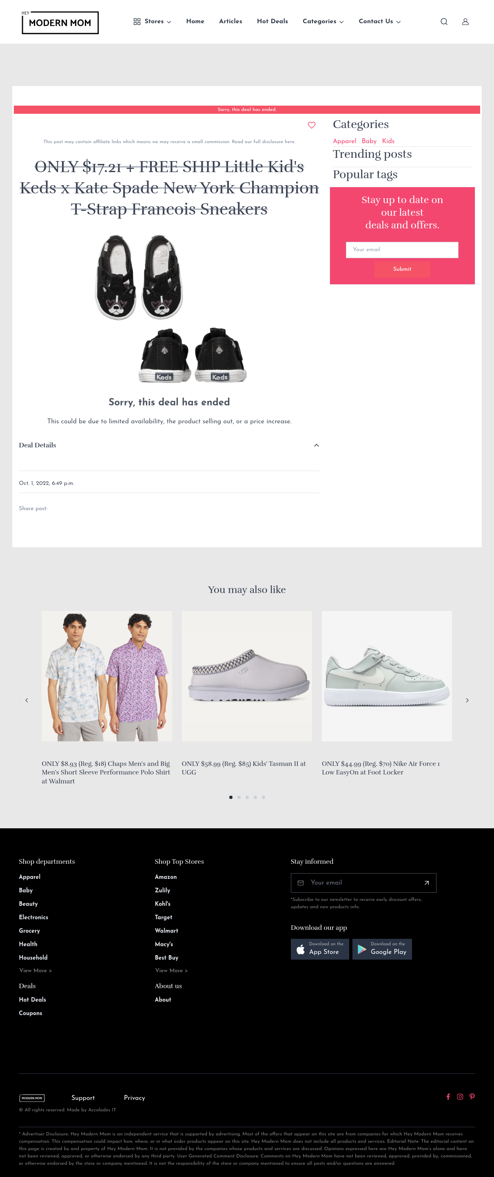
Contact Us (376, 21)
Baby (369, 141)
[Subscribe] (427, 883)
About (163, 1000)
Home (195, 21)
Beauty (28, 904)
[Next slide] (467, 700)
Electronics (33, 918)
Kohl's (163, 904)
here (289, 141)
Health (28, 945)
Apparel (345, 141)
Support (83, 1098)
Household (33, 958)
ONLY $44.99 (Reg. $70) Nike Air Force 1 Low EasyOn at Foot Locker (381, 768)
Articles (230, 21)
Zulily (162, 891)
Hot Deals (272, 21)
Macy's (164, 945)
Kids (388, 141)
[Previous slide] (27, 700)
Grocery (29, 931)
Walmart (166, 931)
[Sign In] (465, 21)
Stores (148, 22)
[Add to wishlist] (311, 125)
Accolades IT (102, 1110)
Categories (320, 21)
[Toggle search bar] (444, 21)
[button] (231, 797)
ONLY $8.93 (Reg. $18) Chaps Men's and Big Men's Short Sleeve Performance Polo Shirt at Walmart (106, 772)
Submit (402, 269)
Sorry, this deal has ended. (246, 109)
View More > (35, 971)
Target (163, 918)
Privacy (134, 1098)
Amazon (166, 877)
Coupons (30, 1014)
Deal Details (37, 445)
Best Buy (166, 958)
